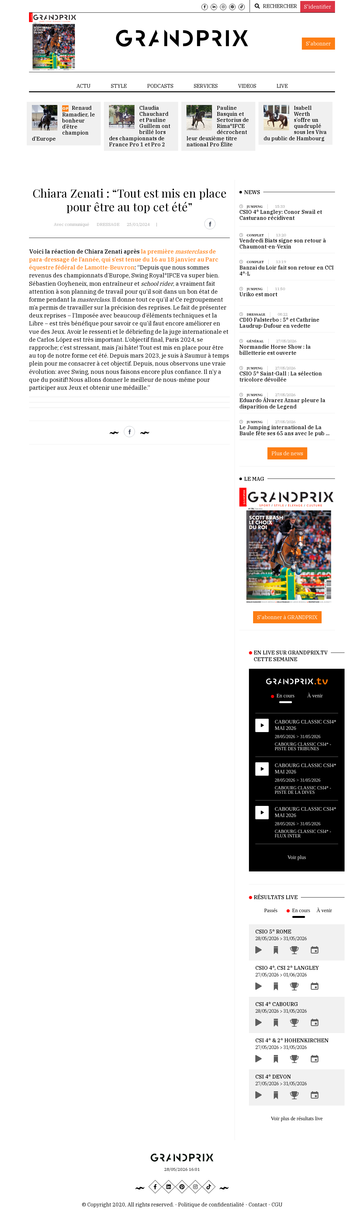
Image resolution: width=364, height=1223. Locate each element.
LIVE (282, 86)
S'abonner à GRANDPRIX (287, 617)
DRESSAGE (108, 224)
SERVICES (206, 86)
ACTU (83, 86)
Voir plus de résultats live (297, 1118)
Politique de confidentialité (211, 1204)
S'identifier (317, 6)
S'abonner (318, 43)
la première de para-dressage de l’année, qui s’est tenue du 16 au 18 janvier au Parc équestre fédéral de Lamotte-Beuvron (123, 259)
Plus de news (287, 453)
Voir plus (297, 857)
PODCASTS (160, 86)
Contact (258, 1204)
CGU (277, 1204)
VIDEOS (247, 86)
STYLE (119, 86)
